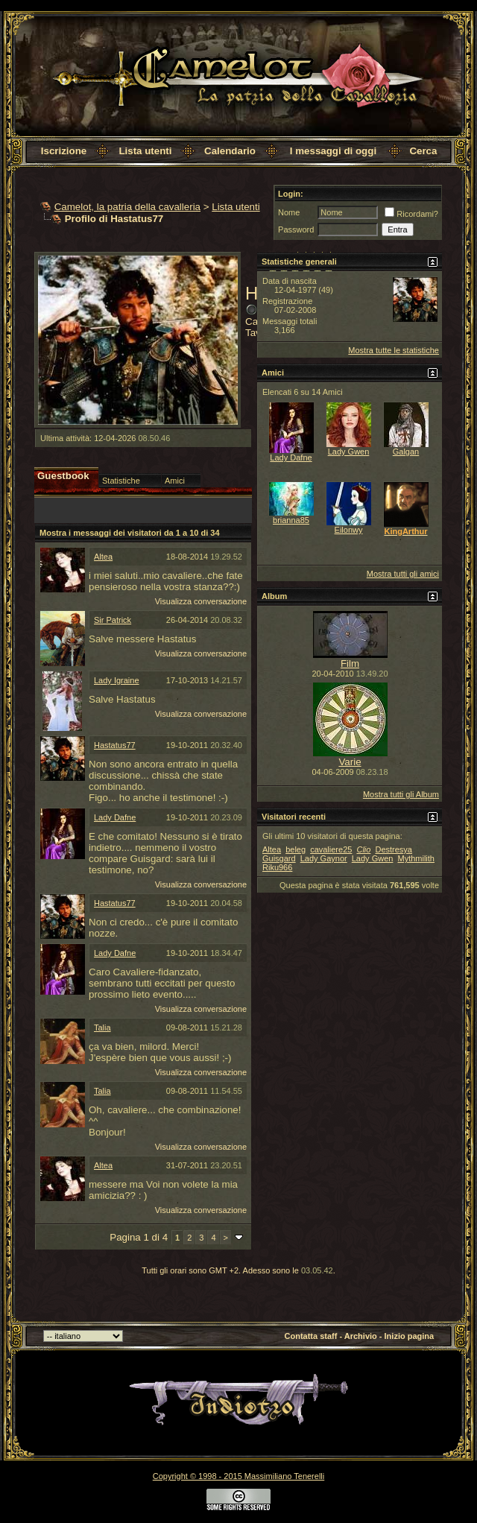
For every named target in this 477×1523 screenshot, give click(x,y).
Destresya (393, 849)
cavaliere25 (331, 849)
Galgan (406, 451)
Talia (102, 1027)
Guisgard (279, 858)
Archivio (360, 1336)
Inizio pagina (410, 1336)
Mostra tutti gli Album (401, 794)
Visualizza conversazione (201, 601)
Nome (289, 212)
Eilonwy (349, 529)
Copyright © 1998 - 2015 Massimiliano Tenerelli (238, 1476)
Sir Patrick (112, 619)
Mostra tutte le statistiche (393, 350)
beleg (295, 849)
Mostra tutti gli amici (403, 573)
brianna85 (291, 520)
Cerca (423, 150)
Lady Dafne (115, 817)
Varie (349, 761)
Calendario (230, 150)
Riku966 (277, 867)
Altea (103, 556)
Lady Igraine (116, 680)
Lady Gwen (349, 451)
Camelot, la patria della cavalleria (127, 206)
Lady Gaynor (323, 858)
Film (350, 663)
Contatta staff (311, 1336)
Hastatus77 (115, 745)
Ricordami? (411, 213)
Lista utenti (145, 150)
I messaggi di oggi (333, 150)
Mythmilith (416, 858)
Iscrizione (63, 150)
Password (296, 229)
